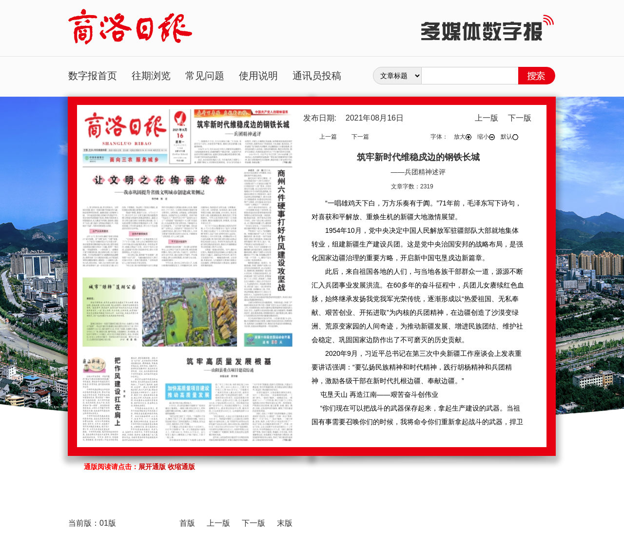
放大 (462, 136)
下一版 (519, 118)
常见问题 (204, 75)
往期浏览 (151, 75)
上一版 (486, 118)
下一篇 (360, 136)
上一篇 (328, 136)
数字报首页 (92, 75)
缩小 (486, 136)
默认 (509, 136)
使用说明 (258, 75)
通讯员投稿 (316, 75)
